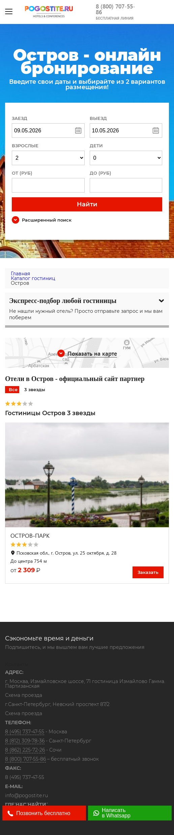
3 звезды (34, 389)
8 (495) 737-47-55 (24, 732)
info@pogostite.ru (26, 795)
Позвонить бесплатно (38, 813)
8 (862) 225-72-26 (25, 750)
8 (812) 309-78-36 (25, 741)
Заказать (148, 572)
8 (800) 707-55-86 (115, 9)
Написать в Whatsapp (111, 812)
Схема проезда (23, 695)
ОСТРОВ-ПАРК (30, 535)
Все (13, 389)
